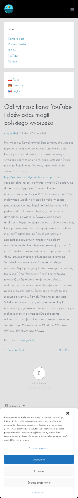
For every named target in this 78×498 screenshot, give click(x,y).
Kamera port (16, 38)
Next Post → (66, 349)
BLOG (12, 50)
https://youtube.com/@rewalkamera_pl (28, 177)
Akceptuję (39, 459)
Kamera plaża (17, 44)
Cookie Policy (37, 492)
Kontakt (13, 61)
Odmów (39, 471)
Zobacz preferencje (39, 482)
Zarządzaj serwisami (38, 447)
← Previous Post (14, 349)
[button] (68, 413)
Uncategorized (26, 340)
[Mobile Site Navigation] (72, 9)
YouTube (13, 55)
